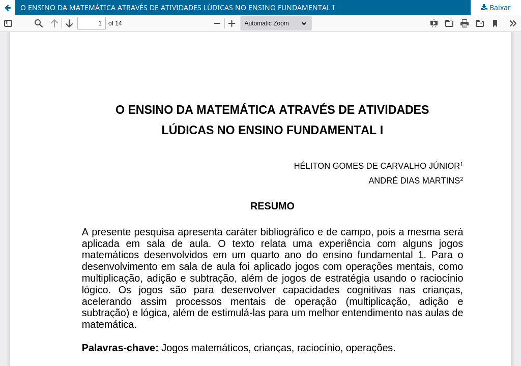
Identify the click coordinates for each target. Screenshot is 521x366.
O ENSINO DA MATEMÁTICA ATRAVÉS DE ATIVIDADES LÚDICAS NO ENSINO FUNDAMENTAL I (177, 7)
